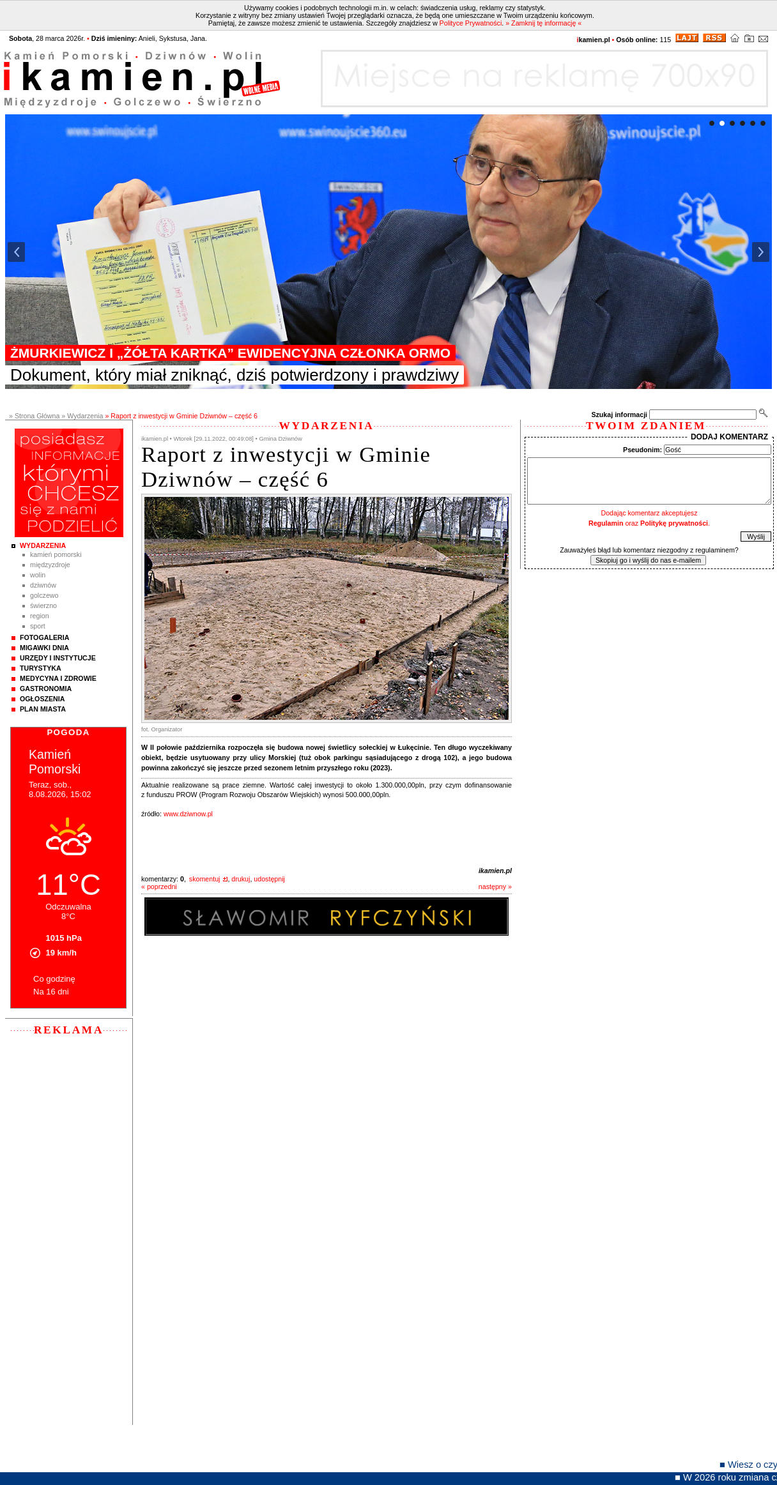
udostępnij (269, 879)
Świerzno (43, 605)
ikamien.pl (495, 870)
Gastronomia (46, 688)
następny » (495, 886)
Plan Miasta (43, 709)
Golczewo (44, 595)
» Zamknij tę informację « (543, 23)
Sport (37, 626)
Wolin (37, 575)
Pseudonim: (642, 449)
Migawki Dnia (44, 647)
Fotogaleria (44, 637)
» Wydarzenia (82, 416)
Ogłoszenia (42, 699)
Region (39, 616)
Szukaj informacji (619, 414)
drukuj (240, 879)
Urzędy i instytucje (58, 658)
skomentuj (204, 879)
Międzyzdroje (50, 564)
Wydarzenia (43, 545)
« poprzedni (159, 886)
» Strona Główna (34, 416)
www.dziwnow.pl (188, 814)
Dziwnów (43, 585)
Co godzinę (54, 979)
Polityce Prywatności (471, 23)
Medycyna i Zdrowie (58, 678)
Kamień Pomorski (56, 554)
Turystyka (40, 668)
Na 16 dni (51, 991)
